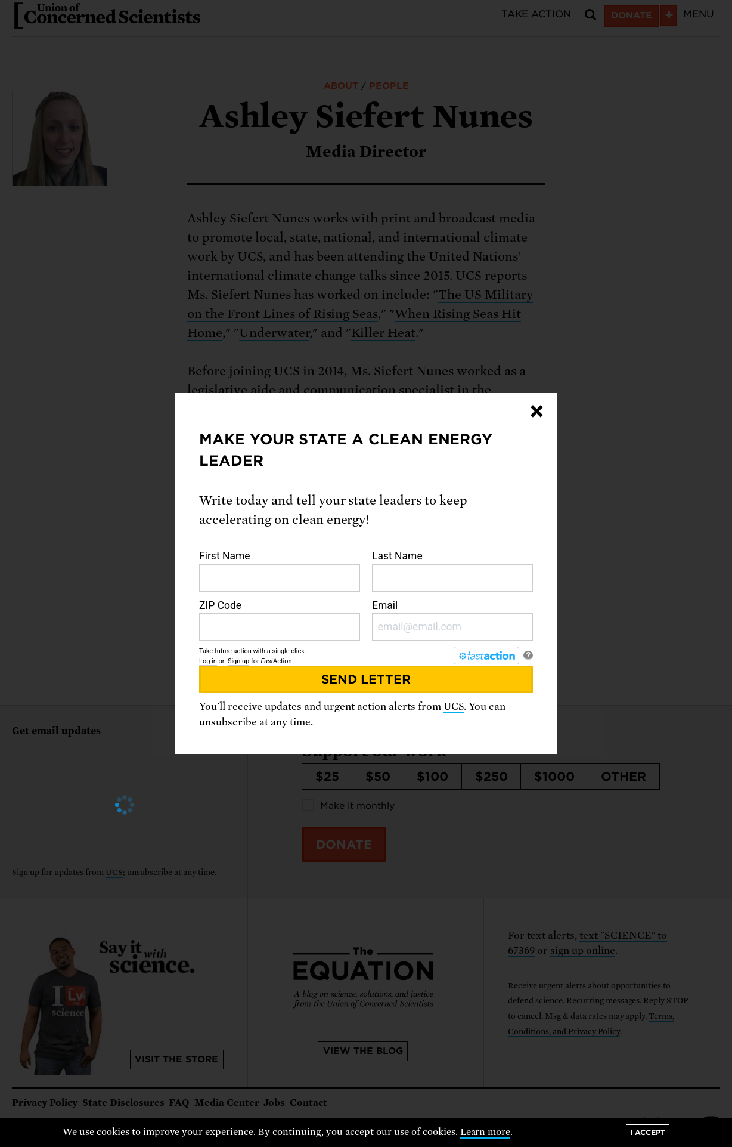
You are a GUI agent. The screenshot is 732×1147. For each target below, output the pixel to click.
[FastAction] (486, 655)
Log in (208, 661)
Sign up (238, 661)
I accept (647, 1132)
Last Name (452, 571)
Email (452, 620)
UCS (453, 706)
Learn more (485, 1132)
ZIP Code (279, 620)
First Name (279, 571)
